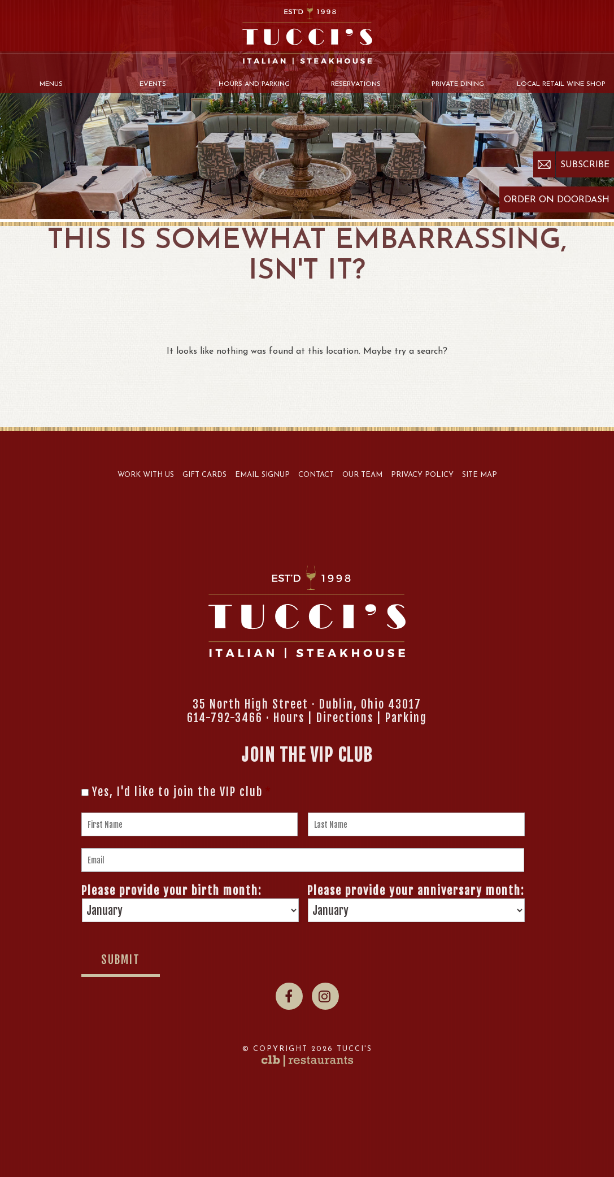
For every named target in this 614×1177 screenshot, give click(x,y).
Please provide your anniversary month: (415, 891)
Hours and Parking (254, 84)
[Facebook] (289, 996)
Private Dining (458, 84)
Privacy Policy (422, 475)
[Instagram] (325, 996)
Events (153, 84)
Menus (51, 84)
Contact (316, 475)
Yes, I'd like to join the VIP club (182, 792)
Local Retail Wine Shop (561, 84)
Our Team (362, 475)
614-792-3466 (225, 718)
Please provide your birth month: (171, 891)
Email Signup (262, 475)
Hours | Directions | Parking (350, 718)
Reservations (356, 84)
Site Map (479, 475)
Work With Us (145, 475)
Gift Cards (204, 475)
